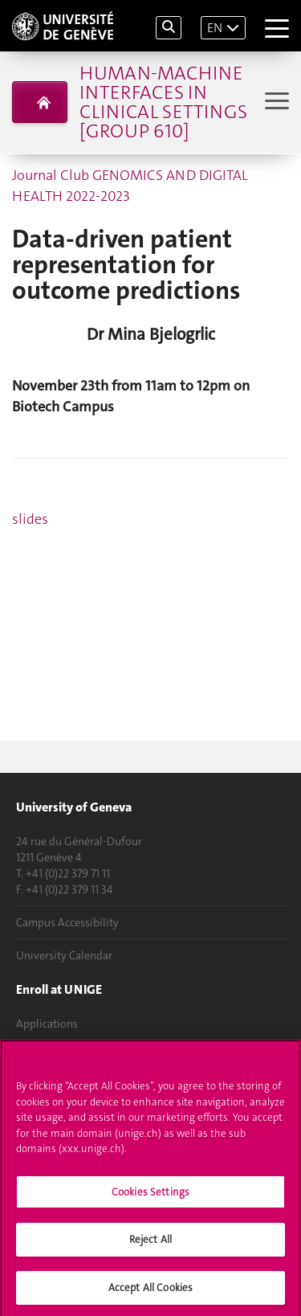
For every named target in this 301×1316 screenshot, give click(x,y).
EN (214, 27)
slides (30, 519)
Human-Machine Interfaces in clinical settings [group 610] (163, 102)
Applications (47, 1023)
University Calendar (64, 955)
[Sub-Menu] (275, 102)
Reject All (150, 1242)
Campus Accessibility (67, 922)
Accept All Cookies (150, 1291)
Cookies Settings (150, 1194)
